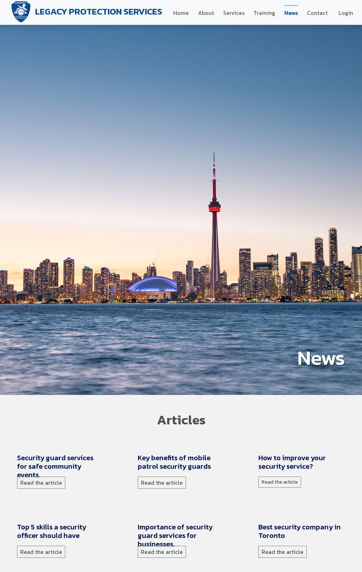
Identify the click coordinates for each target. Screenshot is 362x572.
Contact (317, 13)
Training (264, 13)
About (206, 13)
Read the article (41, 482)
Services (234, 13)
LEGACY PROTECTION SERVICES (85, 12)
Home (181, 13)
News (291, 13)
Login (346, 13)
